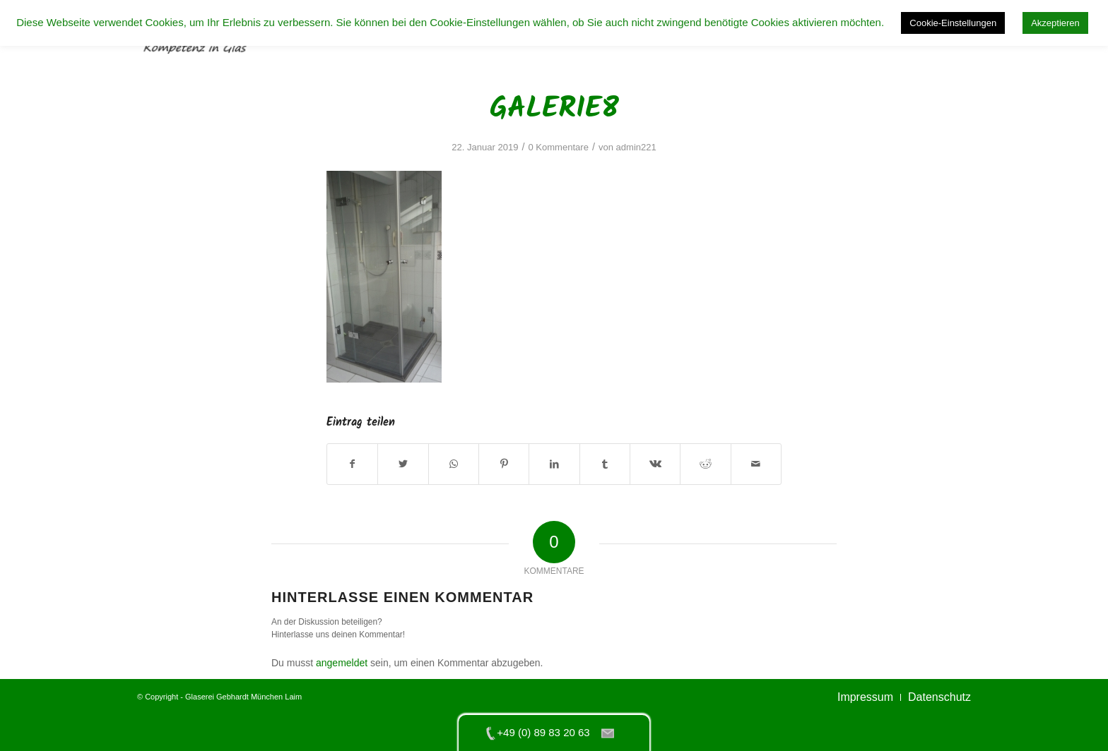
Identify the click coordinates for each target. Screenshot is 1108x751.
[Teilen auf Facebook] (352, 464)
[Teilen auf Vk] (655, 464)
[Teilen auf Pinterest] (504, 464)
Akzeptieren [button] (1055, 23)
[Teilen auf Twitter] (403, 464)
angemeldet (341, 662)
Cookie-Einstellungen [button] (952, 23)
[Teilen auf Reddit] (705, 464)
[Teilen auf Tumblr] (605, 464)
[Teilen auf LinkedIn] (554, 464)
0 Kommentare (558, 147)
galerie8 (554, 109)
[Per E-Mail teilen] (756, 464)
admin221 (636, 147)
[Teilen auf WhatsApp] (453, 464)
